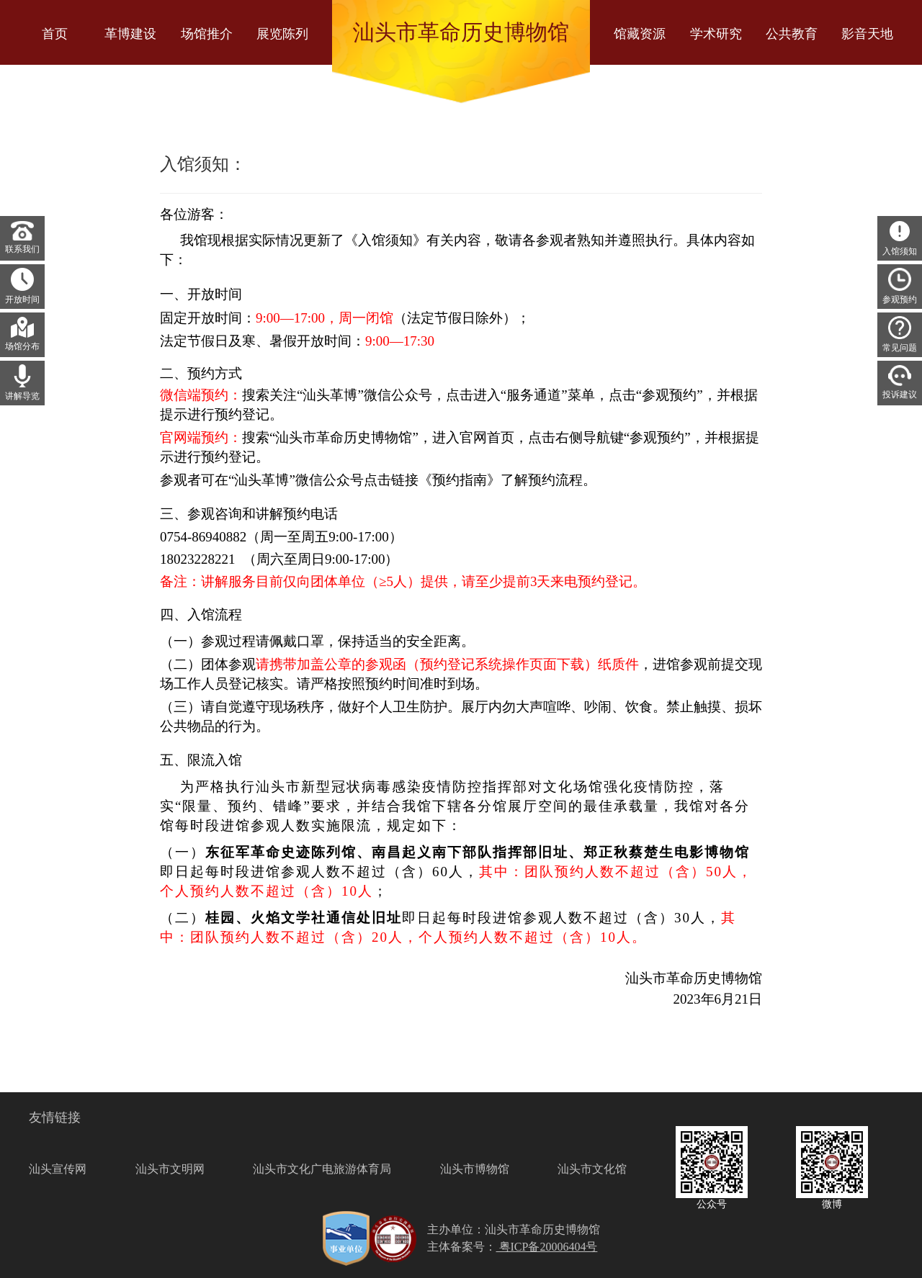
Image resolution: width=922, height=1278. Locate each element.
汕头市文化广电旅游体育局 (322, 1169)
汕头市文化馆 (592, 1169)
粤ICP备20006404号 (547, 1247)
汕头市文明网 (170, 1169)
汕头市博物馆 (474, 1169)
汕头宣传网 (57, 1169)
